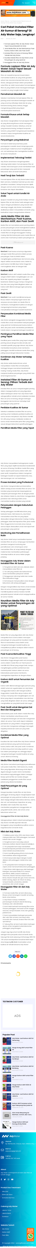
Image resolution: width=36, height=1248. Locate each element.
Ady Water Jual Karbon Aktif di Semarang (22, 1039)
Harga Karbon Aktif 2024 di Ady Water (21, 1086)
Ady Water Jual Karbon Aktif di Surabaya (22, 1058)
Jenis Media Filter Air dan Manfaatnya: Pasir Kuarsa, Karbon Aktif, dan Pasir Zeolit (19, 49)
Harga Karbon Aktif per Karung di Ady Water (20, 1123)
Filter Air (7, 21)
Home (2, 21)
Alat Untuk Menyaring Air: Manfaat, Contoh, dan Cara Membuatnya (21, 1114)
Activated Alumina (8, 1198)
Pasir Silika (5, 1235)
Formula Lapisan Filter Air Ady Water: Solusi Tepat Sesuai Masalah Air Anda (19, 45)
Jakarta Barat (6, 1213)
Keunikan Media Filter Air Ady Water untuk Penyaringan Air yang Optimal (19, 59)
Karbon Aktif (6, 1232)
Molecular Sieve (7, 1194)
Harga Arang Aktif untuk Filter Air (22, 1049)
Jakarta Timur (6, 1210)
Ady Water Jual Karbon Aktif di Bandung (22, 1067)
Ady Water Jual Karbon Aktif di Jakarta (22, 1095)
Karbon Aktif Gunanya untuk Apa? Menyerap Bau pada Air (22, 1104)
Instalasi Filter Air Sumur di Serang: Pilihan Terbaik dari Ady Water (19, 54)
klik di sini (14, 942)
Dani (2, 38)
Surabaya (5, 1216)
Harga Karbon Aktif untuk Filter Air (22, 1076)
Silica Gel (5, 1191)
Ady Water (5, 1229)
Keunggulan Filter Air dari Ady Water (17, 62)
